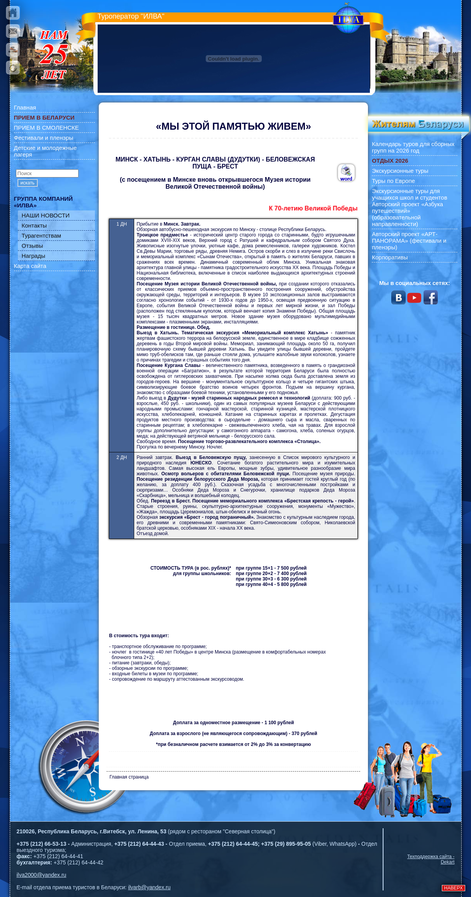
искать (28, 183)
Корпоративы (390, 257)
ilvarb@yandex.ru (149, 887)
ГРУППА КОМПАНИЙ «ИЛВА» (43, 202)
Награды (34, 255)
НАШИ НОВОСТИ (46, 215)
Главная (25, 107)
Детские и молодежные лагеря (45, 151)
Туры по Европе (393, 180)
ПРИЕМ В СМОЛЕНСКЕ (46, 127)
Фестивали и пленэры (44, 137)
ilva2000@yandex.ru (42, 875)
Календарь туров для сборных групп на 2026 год (413, 147)
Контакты (34, 225)
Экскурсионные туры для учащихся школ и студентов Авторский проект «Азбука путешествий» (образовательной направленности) (409, 207)
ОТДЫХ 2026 (390, 160)
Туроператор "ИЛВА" (131, 16)
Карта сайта (30, 265)
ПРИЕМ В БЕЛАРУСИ (44, 117)
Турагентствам (41, 235)
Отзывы (32, 245)
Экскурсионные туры (400, 170)
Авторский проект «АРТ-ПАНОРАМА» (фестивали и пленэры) (409, 240)
